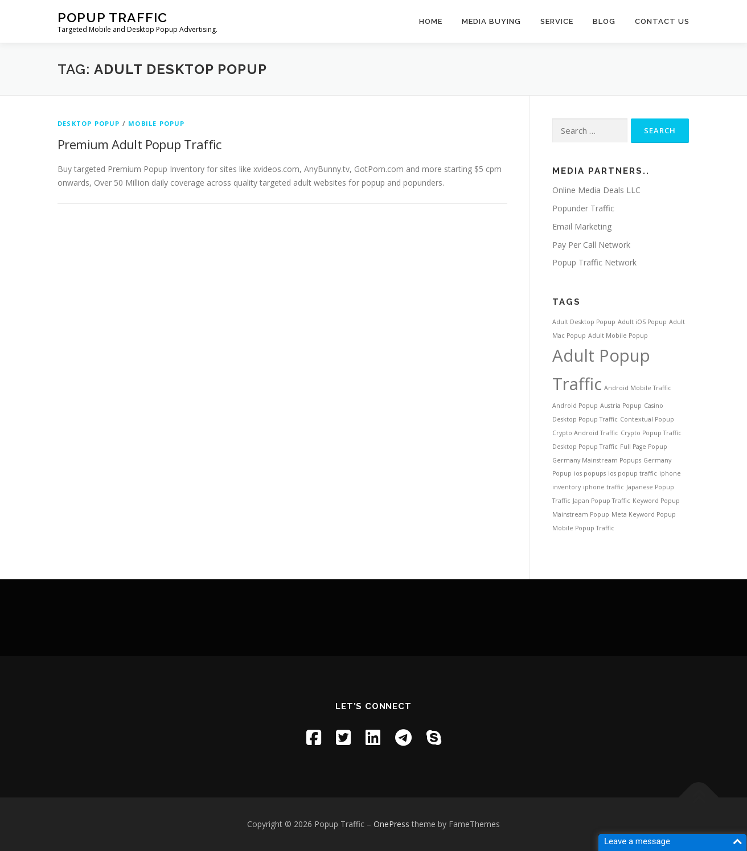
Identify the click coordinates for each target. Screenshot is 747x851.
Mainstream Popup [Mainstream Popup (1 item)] (580, 514)
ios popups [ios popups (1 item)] (590, 473)
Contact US (662, 21)
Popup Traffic (112, 17)
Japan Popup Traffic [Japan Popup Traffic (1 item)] (601, 501)
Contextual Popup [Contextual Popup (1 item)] (647, 419)
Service (556, 21)
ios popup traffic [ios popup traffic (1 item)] (632, 473)
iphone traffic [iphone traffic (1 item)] (603, 487)
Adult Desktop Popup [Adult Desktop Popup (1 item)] (583, 322)
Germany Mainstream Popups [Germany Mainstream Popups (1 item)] (596, 460)
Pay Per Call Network (591, 244)
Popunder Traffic (583, 208)
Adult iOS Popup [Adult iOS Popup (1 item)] (642, 322)
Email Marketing (581, 226)
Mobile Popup (156, 123)
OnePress (391, 824)
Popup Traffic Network (594, 262)
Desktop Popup (89, 123)
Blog (604, 21)
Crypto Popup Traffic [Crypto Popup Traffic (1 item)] (651, 433)
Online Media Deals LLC (596, 190)
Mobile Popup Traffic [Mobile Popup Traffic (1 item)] (583, 528)
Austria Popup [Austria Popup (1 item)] (621, 406)
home (430, 21)
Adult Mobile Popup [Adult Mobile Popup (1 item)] (618, 335)
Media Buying (491, 21)
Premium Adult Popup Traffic (139, 144)
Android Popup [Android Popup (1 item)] (575, 406)
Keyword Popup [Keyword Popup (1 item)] (656, 501)
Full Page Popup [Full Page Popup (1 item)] (643, 447)
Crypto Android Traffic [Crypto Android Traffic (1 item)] (585, 433)
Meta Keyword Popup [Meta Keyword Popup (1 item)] (643, 514)
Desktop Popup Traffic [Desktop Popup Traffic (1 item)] (585, 447)
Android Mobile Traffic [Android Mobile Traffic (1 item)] (637, 388)
